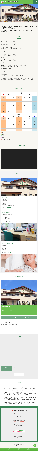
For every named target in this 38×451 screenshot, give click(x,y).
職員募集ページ (6, 44)
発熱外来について (8, 74)
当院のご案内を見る (19, 330)
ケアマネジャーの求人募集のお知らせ (12, 41)
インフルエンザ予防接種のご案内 (11, 54)
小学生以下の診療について (10, 47)
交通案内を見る (19, 374)
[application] (19, 159)
